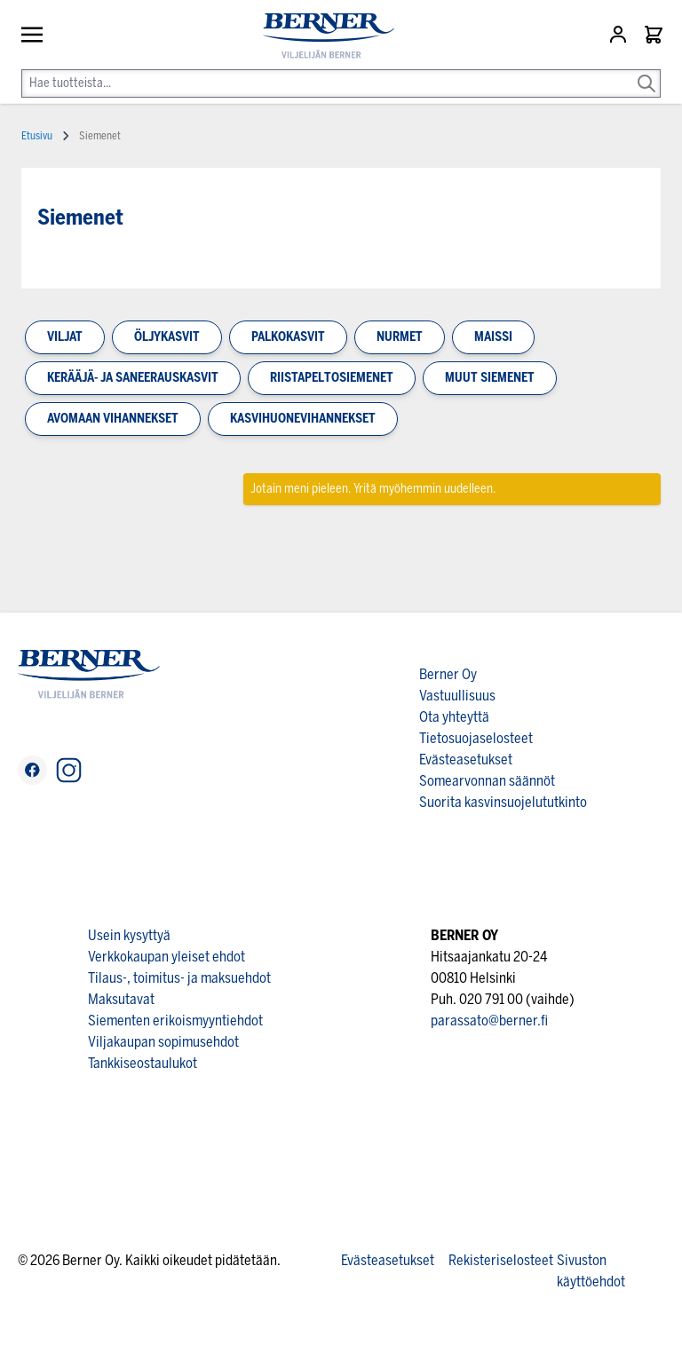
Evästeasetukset (465, 759)
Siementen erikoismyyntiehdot (175, 1020)
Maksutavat (121, 999)
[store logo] (321, 36)
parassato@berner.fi (489, 1020)
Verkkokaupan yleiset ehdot (166, 956)
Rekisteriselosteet (500, 1260)
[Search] (646, 71)
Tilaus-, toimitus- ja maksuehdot (179, 977)
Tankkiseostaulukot (142, 1063)
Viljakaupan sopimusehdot (163, 1041)
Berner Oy (448, 674)
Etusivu (36, 136)
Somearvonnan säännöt (487, 780)
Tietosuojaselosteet (476, 738)
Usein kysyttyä (129, 935)
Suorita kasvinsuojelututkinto (503, 802)
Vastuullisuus (457, 695)
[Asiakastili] (619, 34)
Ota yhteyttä (454, 716)
